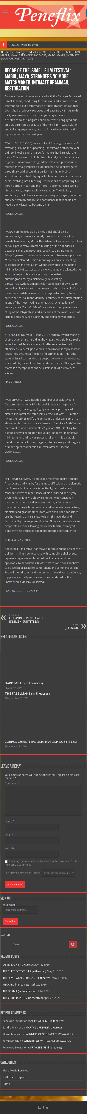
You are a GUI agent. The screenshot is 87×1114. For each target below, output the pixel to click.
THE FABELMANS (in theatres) (27, 693)
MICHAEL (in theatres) (16, 984)
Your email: (9, 904)
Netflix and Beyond (14, 1077)
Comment (12, 783)
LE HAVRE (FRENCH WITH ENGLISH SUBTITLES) (31, 618)
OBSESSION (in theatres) (23, 44)
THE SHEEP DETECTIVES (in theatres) (24, 971)
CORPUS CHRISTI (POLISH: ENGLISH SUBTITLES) (41, 742)
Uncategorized (23, 52)
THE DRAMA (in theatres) (18, 991)
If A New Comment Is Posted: (40, 873)
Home (5, 52)
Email (9, 834)
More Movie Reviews (15, 1070)
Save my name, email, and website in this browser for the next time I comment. (42, 863)
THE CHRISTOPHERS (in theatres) (23, 997)
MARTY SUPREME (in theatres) (46, 1020)
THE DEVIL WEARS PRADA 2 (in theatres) (27, 978)
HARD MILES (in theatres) (24, 683)
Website (10, 848)
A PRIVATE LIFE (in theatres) (45, 1047)
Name (9, 821)
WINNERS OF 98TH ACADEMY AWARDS (49, 1034)
